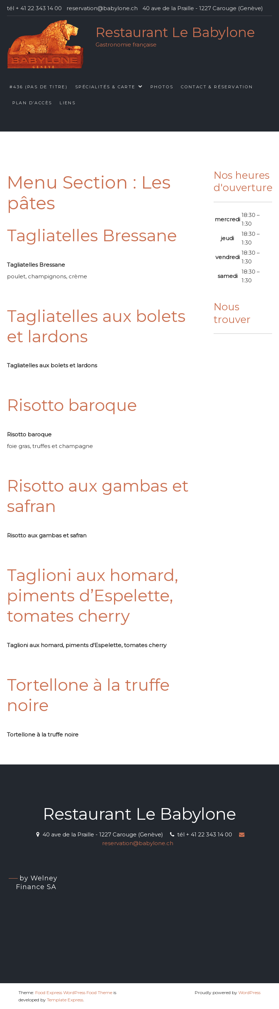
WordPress (249, 992)
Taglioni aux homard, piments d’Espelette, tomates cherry (92, 595)
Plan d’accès (32, 102)
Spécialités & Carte (105, 86)
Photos (161, 86)
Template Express (65, 999)
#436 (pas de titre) (38, 86)
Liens (68, 102)
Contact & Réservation (217, 86)
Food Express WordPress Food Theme (73, 992)
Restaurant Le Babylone (175, 32)
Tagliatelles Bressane (92, 235)
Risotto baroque (72, 405)
